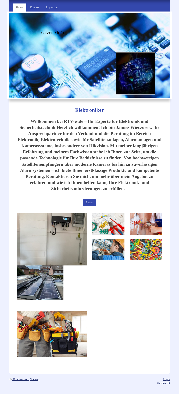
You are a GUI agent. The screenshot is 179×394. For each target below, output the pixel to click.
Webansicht (163, 383)
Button (89, 202)
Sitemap (34, 379)
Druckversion (19, 379)
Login (166, 379)
